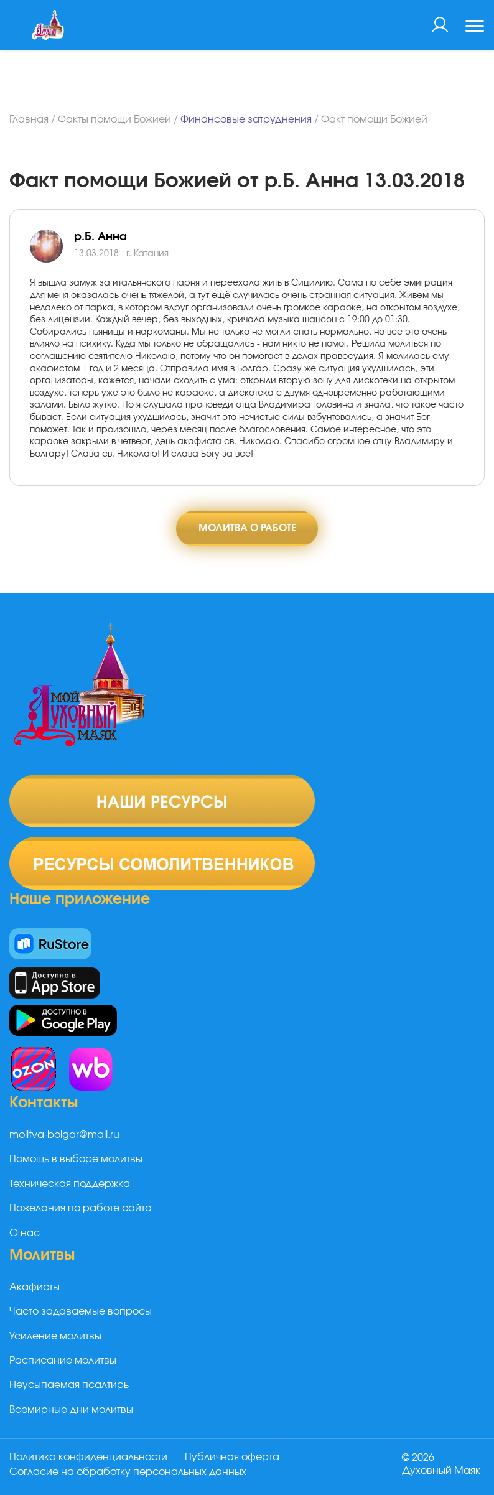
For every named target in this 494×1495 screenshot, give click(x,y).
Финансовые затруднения (246, 119)
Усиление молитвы (55, 1336)
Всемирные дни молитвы (71, 1410)
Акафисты (34, 1287)
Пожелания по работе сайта (80, 1208)
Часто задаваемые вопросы (80, 1311)
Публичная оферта (232, 1457)
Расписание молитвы (62, 1361)
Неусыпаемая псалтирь (69, 1385)
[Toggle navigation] (475, 27)
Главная (29, 119)
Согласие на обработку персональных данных (127, 1472)
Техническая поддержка (69, 1184)
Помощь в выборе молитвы (75, 1160)
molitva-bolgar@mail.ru (64, 1135)
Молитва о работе (247, 528)
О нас (24, 1233)
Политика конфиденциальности (88, 1457)
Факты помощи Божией (114, 119)
